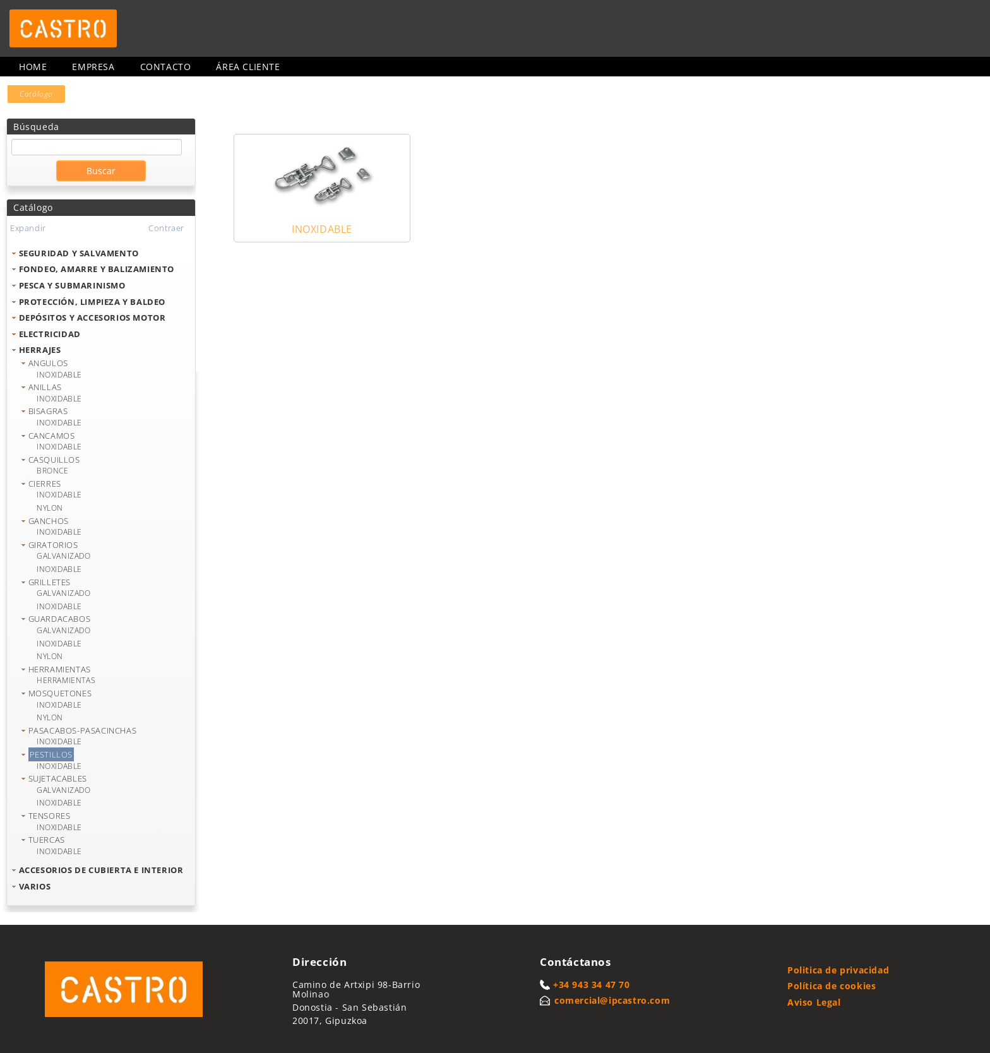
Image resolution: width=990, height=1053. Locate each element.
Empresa (93, 67)
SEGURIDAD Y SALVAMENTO (79, 253)
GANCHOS (48, 520)
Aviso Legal (814, 1002)
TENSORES (49, 815)
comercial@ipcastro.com (612, 1000)
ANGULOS (48, 363)
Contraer (166, 228)
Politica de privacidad (838, 970)
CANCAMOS (51, 435)
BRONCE (53, 470)
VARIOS (35, 886)
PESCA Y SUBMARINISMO (72, 285)
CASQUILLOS (54, 459)
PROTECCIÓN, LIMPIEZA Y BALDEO (92, 301)
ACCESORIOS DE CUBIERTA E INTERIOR (101, 870)
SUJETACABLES (57, 778)
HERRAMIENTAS (59, 669)
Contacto (165, 67)
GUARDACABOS (59, 618)
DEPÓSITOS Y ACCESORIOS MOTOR (92, 317)
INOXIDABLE (59, 374)
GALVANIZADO (64, 555)
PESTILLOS (51, 754)
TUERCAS (46, 839)
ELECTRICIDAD (50, 334)
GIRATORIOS (53, 544)
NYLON (50, 508)
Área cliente (248, 67)
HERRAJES (40, 349)
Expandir (28, 228)
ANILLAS (45, 387)
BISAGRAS (48, 411)
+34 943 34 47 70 (591, 985)
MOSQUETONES (60, 693)
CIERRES (44, 483)
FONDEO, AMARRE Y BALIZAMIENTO (96, 269)
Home (33, 67)
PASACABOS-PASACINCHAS (82, 730)
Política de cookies (831, 986)
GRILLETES (49, 582)
